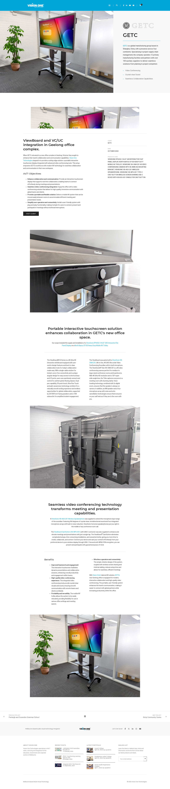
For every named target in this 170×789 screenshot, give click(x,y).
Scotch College (99, 748)
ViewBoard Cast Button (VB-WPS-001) (67, 532)
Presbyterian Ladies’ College (103, 756)
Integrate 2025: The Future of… (72, 764)
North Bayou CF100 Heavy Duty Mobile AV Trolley (91, 345)
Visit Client (31, 214)
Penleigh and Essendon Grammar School (24, 717)
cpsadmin (108, 750)
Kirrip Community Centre (152, 717)
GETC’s (117, 575)
